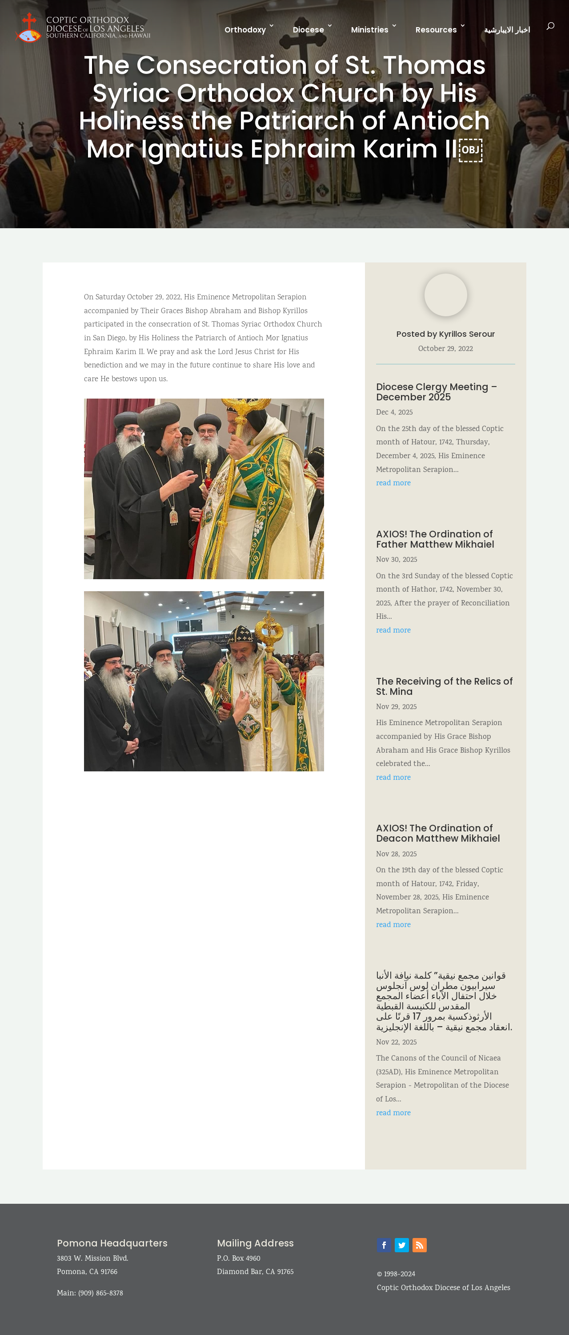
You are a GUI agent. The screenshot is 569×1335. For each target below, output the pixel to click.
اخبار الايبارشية (507, 29)
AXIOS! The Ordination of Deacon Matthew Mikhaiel (439, 833)
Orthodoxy (245, 29)
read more (393, 483)
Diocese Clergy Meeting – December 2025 (436, 391)
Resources (436, 29)
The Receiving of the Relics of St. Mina (444, 686)
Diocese (308, 29)
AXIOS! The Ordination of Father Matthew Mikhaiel (435, 539)
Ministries (370, 29)
